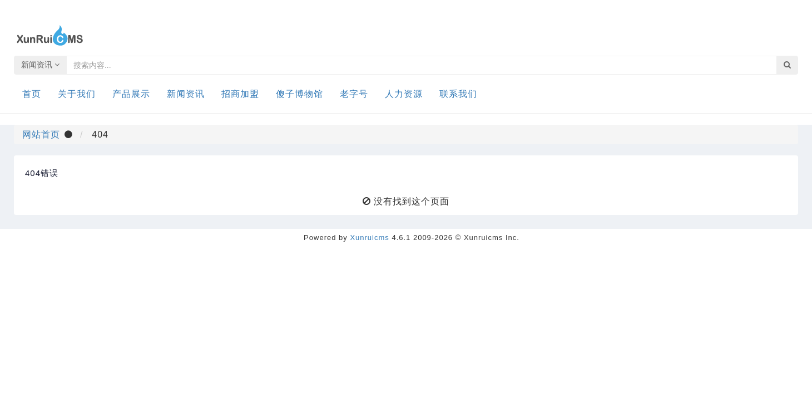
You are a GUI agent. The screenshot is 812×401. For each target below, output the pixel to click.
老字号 (354, 94)
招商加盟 (240, 94)
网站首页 (41, 134)
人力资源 (404, 94)
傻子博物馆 (299, 94)
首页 (31, 94)
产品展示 (131, 94)
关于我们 (77, 94)
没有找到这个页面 (411, 201)
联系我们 (458, 94)
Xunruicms (369, 237)
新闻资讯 (40, 64)
